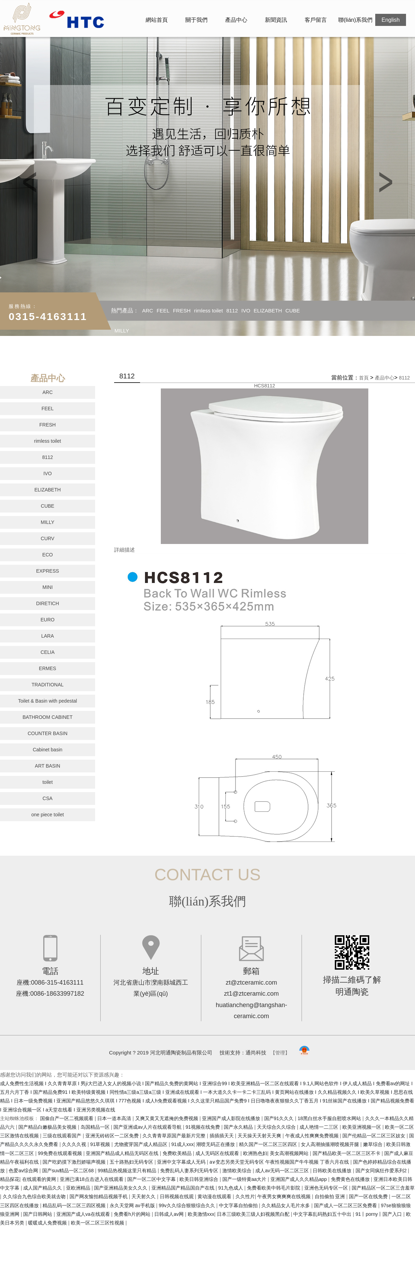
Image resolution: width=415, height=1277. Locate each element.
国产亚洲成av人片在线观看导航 (148, 1127)
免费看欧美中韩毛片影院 (274, 1188)
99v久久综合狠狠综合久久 (187, 1205)
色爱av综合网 (24, 1170)
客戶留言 (316, 20)
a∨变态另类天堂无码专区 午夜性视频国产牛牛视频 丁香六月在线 (280, 1162)
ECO (47, 554)
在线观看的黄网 (39, 1179)
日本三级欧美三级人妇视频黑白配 (254, 1214)
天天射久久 (144, 1196)
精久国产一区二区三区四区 (268, 1144)
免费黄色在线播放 (351, 1179)
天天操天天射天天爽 (260, 1135)
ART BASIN (47, 766)
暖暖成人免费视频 (48, 1223)
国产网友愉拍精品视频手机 (99, 1196)
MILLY (121, 331)
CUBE (292, 310)
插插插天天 (222, 1135)
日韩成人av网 (169, 1214)
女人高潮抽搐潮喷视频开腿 (330, 1144)
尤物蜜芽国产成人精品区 (141, 1144)
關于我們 (196, 20)
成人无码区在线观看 (217, 1153)
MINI (48, 587)
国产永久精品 (239, 1127)
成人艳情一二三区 (319, 1127)
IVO (245, 310)
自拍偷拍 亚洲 (331, 1196)
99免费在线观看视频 (60, 1153)
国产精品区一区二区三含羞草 (383, 1188)
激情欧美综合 (237, 1170)
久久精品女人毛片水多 (286, 1205)
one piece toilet (47, 814)
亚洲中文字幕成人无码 (182, 1162)
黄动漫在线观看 (215, 1196)
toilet (48, 782)
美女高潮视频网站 (290, 1153)
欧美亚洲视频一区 (362, 1127)
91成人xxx (182, 1144)
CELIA (47, 652)
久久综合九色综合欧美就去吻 (35, 1196)
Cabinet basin (48, 749)
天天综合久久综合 (277, 1127)
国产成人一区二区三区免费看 (346, 1205)
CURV (47, 538)
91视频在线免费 (203, 1127)
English (390, 20)
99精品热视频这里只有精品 (127, 1170)
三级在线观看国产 (63, 1135)
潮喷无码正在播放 (216, 1144)
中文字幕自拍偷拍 (239, 1205)
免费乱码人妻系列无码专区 (190, 1170)
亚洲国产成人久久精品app (299, 1179)
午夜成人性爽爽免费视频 (312, 1135)
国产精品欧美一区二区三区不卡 (347, 1153)
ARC (147, 310)
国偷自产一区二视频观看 (67, 1118)
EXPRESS (47, 571)
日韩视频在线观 (177, 1196)
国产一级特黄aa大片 (245, 1179)
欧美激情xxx (201, 1214)
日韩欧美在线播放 (333, 1170)
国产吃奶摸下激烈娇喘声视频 (75, 1162)
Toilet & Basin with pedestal (47, 701)
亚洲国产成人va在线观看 (83, 1214)
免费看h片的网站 (133, 1214)
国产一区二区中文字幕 (152, 1179)
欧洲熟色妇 (255, 1153)
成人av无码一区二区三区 (282, 1170)
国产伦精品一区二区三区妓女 (374, 1135)
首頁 (364, 378)
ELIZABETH (268, 310)
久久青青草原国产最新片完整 (174, 1135)
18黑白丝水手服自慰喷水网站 (330, 1118)
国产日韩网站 (38, 1214)
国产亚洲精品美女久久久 (121, 1188)
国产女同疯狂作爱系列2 (382, 1170)
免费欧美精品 (178, 1153)
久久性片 (245, 1196)
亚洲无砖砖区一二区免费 (112, 1135)
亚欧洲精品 (79, 1188)
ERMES (47, 668)
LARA (47, 636)
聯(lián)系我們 (355, 20)
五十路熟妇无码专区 (132, 1162)
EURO (47, 619)
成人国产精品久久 (43, 1188)
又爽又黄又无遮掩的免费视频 (167, 1118)
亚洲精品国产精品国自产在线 (183, 1188)
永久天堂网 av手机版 (133, 1205)
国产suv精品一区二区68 (68, 1170)
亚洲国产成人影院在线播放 (231, 1118)
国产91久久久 (279, 1118)
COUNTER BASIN (47, 733)
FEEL (163, 310)
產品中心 (236, 20)
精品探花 (9, 1179)
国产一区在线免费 (369, 1196)
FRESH (182, 310)
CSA (48, 798)
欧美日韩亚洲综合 (199, 1179)
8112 (232, 310)
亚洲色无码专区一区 (326, 1188)
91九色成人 (231, 1188)
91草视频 (100, 1144)
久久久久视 (74, 1144)
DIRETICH (47, 603)
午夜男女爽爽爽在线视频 (284, 1196)
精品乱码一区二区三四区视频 (75, 1205)
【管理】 (280, 1052)
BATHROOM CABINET (47, 717)
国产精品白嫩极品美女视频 (48, 1127)
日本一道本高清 (114, 1118)
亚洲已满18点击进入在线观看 (92, 1179)
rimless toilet (208, 310)
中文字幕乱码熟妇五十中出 (323, 1214)
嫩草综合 (373, 1144)
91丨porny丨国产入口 (379, 1214)
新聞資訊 (276, 20)
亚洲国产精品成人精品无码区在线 (123, 1153)
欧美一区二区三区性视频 (98, 1223)
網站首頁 (157, 20)
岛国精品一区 (96, 1127)
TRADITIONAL (47, 684)
